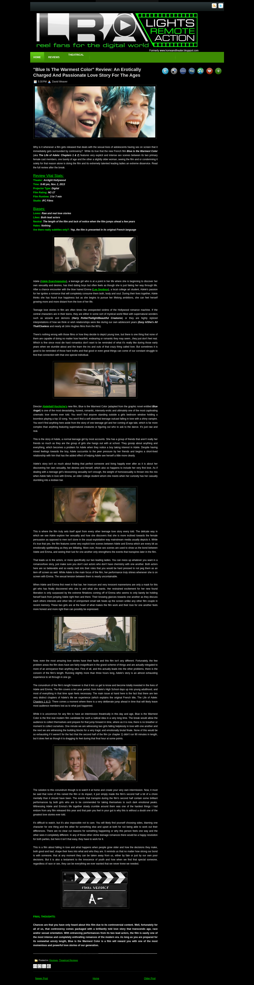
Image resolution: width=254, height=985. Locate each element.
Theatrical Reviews (68, 960)
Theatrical (76, 54)
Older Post (150, 978)
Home (37, 57)
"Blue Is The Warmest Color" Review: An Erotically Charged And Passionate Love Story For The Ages (87, 72)
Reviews (54, 57)
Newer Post (41, 978)
